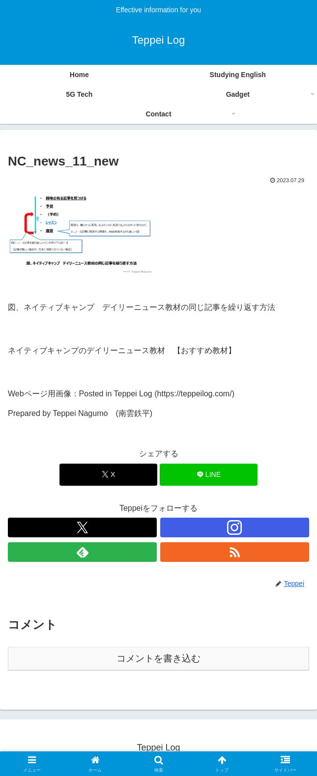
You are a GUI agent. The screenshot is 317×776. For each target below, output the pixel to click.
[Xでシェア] (108, 475)
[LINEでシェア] (209, 475)
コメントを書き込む (158, 658)
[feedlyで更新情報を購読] (82, 552)
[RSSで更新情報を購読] (234, 552)
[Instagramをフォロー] (234, 527)
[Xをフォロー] (82, 527)
